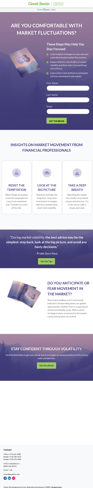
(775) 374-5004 (15, 459)
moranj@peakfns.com (12, 474)
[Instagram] (13, 478)
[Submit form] (56, 121)
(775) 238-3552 (15, 457)
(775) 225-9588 (15, 454)
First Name (52, 83)
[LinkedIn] (9, 478)
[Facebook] (5, 478)
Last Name (52, 94)
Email (49, 106)
